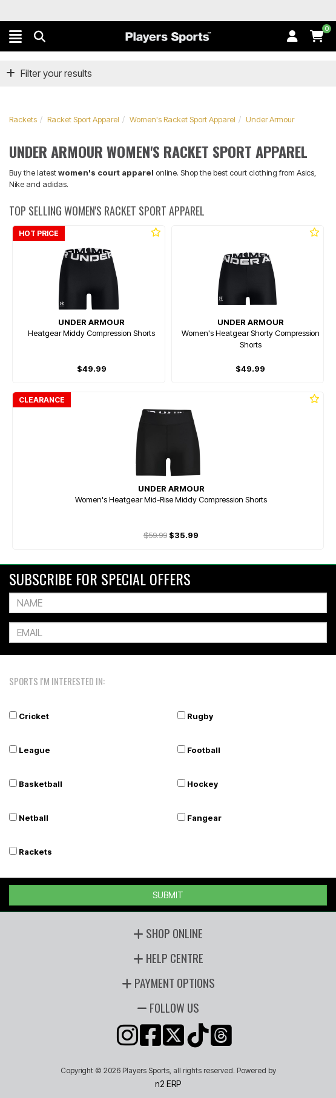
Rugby (200, 716)
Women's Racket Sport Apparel (183, 119)
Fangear (204, 818)
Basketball (40, 784)
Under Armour (270, 119)
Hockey (202, 784)
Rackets (23, 119)
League (34, 750)
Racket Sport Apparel (83, 119)
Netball (33, 818)
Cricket (34, 716)
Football (203, 750)
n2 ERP (168, 1084)
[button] (15, 36)
